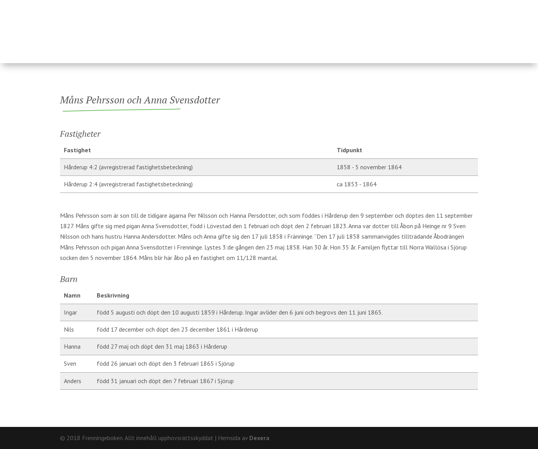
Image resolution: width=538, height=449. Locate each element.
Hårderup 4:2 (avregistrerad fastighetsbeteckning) (128, 167)
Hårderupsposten (422, 28)
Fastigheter (215, 28)
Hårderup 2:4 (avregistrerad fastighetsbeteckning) (128, 184)
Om (439, 6)
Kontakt (464, 6)
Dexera (259, 438)
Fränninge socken (327, 28)
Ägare (265, 28)
